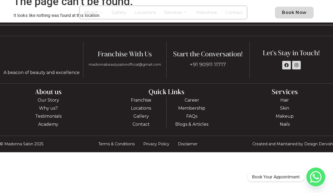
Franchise (206, 14)
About (93, 14)
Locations (145, 14)
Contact (234, 14)
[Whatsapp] (315, 177)
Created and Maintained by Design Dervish (292, 148)
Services (176, 14)
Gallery (119, 14)
